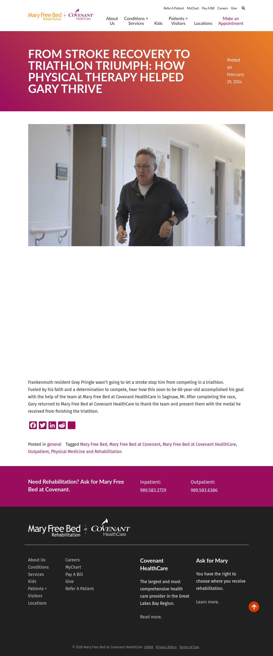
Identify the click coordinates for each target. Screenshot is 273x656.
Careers (223, 8)
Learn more (207, 602)
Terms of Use (189, 647)
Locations (203, 23)
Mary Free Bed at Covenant (134, 444)
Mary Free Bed (93, 444)
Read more (150, 617)
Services (36, 574)
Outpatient (38, 451)
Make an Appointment (230, 21)
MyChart (193, 8)
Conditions (38, 567)
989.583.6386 (204, 490)
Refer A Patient (174, 8)
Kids (158, 23)
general (54, 444)
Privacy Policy (166, 647)
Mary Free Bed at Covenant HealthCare (199, 444)
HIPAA (148, 647)
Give (234, 8)
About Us (112, 21)
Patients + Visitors (178, 21)
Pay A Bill (208, 8)
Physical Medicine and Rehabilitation (86, 451)
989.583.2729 (153, 490)
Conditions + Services (136, 21)
